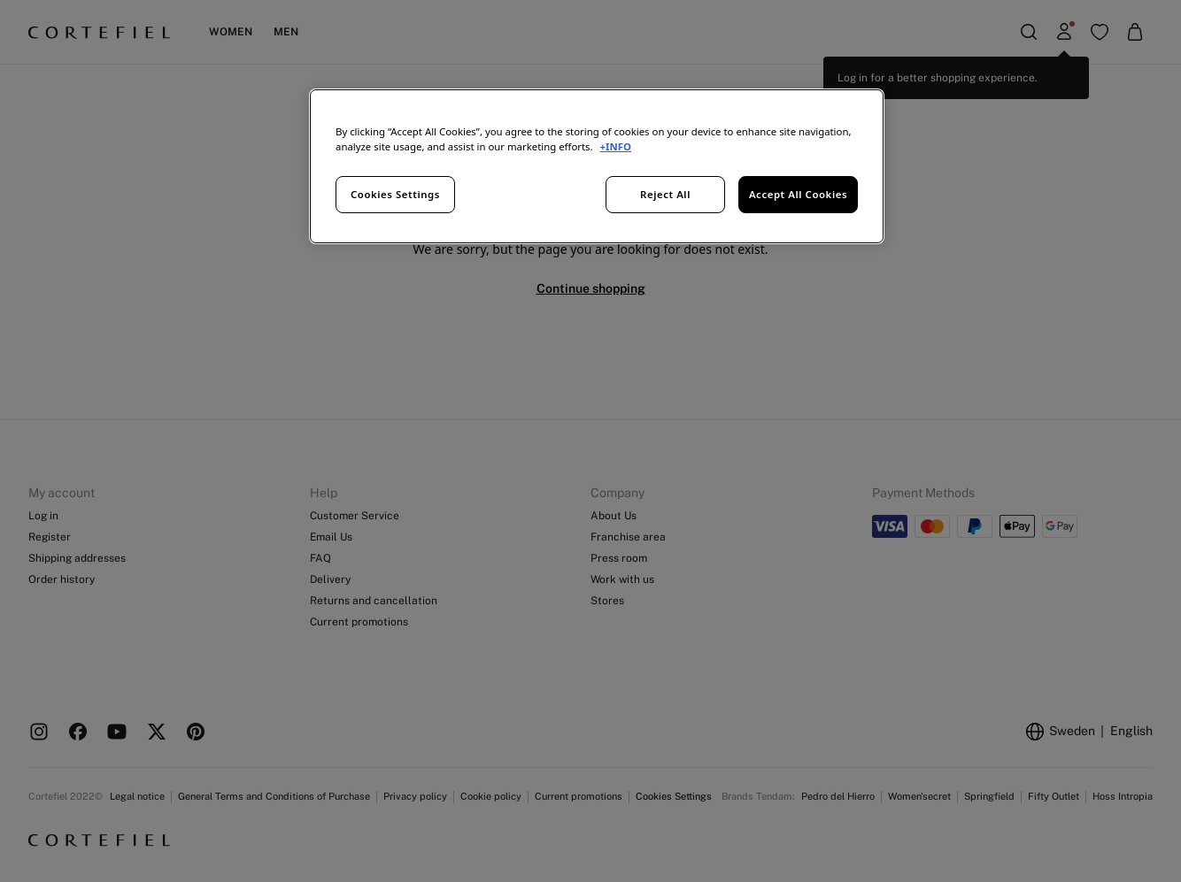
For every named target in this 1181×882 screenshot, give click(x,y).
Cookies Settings (395, 194)
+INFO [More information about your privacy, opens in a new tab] (615, 146)
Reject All (665, 194)
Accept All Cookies (798, 194)
